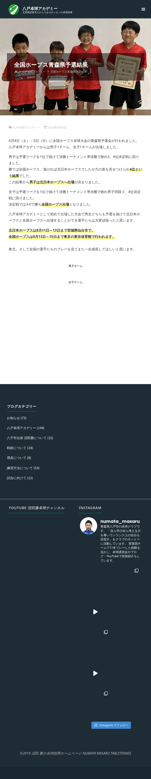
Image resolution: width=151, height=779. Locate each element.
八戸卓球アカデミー (40, 8)
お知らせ (14, 417)
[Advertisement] (75, 345)
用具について (17, 457)
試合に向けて (17, 477)
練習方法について (21, 467)
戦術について (17, 447)
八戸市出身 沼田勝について (28, 437)
